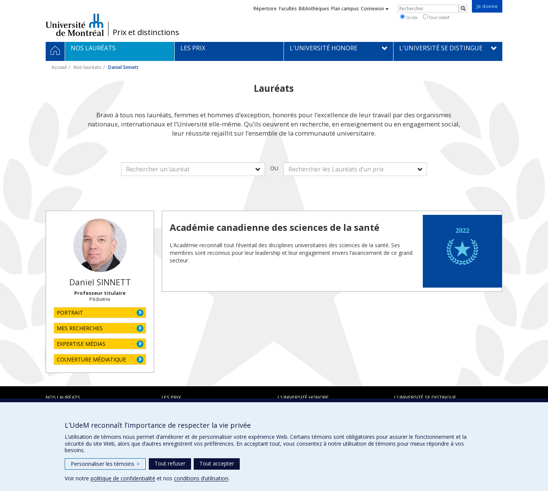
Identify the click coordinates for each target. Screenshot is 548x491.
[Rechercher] (463, 9)
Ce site (408, 17)
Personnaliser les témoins (105, 463)
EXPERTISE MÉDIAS (81, 343)
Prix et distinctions (146, 32)
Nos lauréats (87, 67)
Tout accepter (216, 463)
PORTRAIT (70, 312)
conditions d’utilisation (201, 478)
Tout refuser (170, 463)
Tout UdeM (436, 17)
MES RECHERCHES (80, 328)
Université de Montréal (75, 24)
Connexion (375, 8)
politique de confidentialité (123, 478)
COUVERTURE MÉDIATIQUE (91, 359)
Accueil (59, 67)
